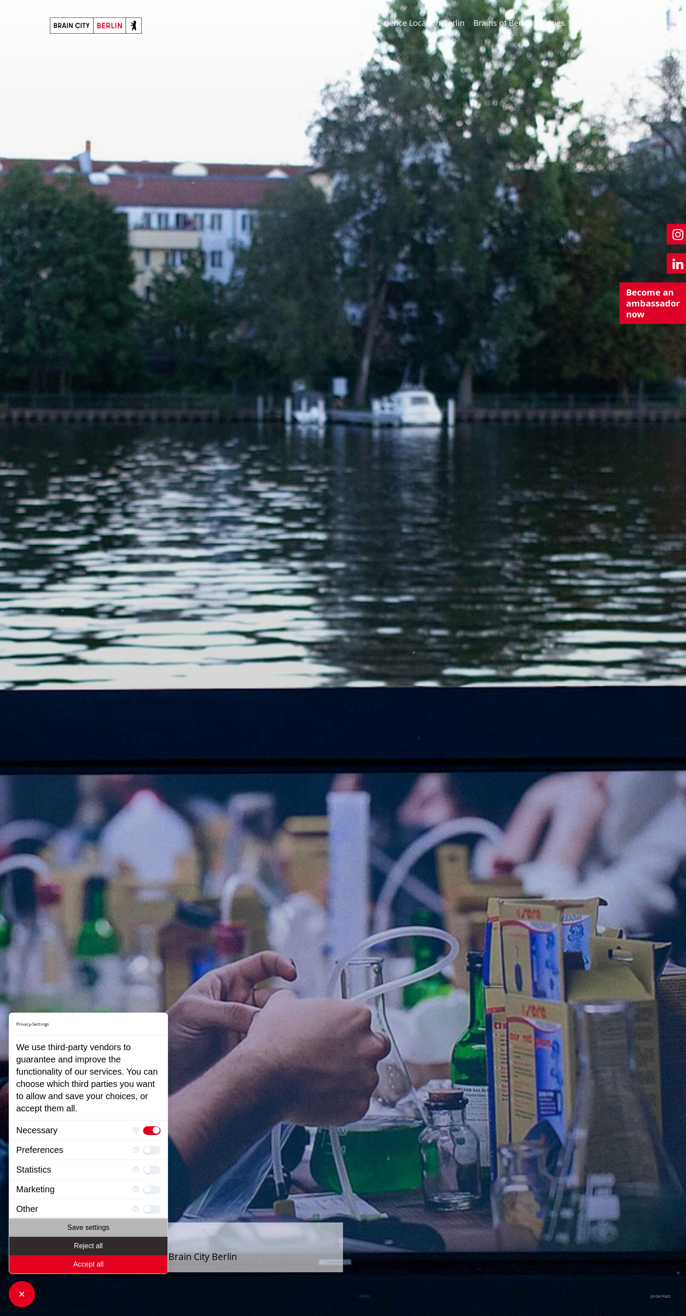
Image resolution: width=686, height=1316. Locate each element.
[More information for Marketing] (135, 1189)
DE (631, 22)
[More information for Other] (135, 1209)
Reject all (88, 1246)
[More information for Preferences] (135, 1150)
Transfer (589, 22)
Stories (552, 22)
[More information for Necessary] (135, 1130)
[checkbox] (152, 1130)
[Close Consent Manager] (22, 1294)
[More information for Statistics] (135, 1169)
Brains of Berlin (502, 22)
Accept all (88, 1264)
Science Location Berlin (422, 22)
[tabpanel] (343, 658)
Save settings (88, 1227)
